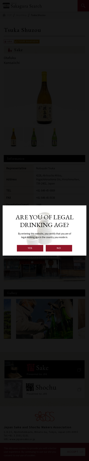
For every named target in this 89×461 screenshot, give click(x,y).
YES (30, 248)
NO (59, 248)
